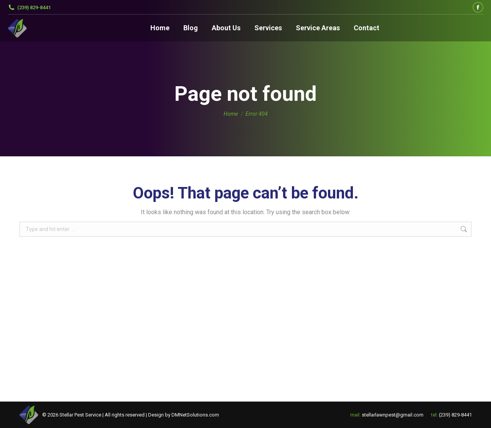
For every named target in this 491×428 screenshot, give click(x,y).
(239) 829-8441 (29, 7)
